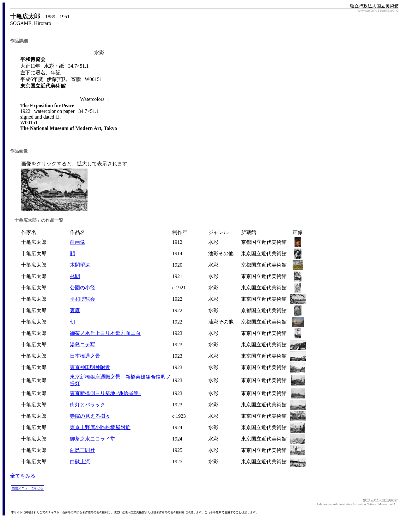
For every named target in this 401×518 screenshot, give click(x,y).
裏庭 (75, 310)
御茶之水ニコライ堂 (92, 438)
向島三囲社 (82, 450)
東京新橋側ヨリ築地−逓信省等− (105, 393)
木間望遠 (80, 265)
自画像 (77, 242)
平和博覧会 (82, 299)
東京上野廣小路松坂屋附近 (100, 427)
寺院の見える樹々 (90, 416)
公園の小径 (82, 287)
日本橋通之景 (85, 356)
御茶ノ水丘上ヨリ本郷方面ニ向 (105, 333)
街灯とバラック (87, 404)
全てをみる (22, 475)
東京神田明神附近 (90, 367)
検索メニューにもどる (27, 488)
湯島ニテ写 (82, 344)
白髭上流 (80, 461)
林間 (75, 276)
